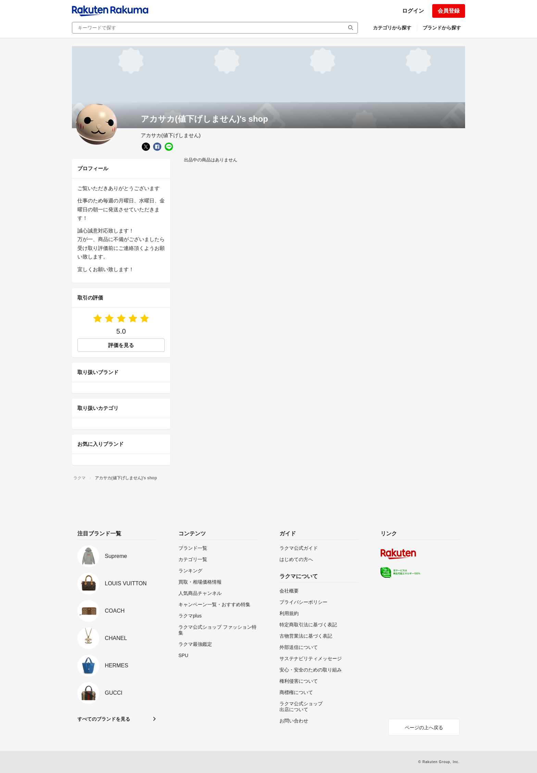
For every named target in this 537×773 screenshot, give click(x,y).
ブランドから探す (442, 27)
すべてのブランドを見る (103, 719)
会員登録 (449, 11)
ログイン (413, 11)
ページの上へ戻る (424, 727)
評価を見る (121, 345)
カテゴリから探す (392, 27)
